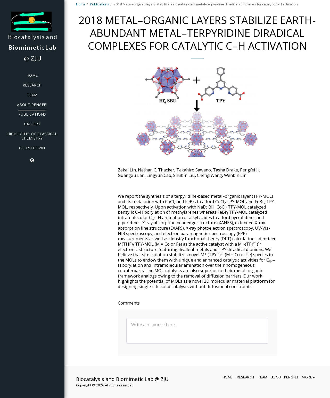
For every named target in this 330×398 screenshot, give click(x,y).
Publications (99, 4)
